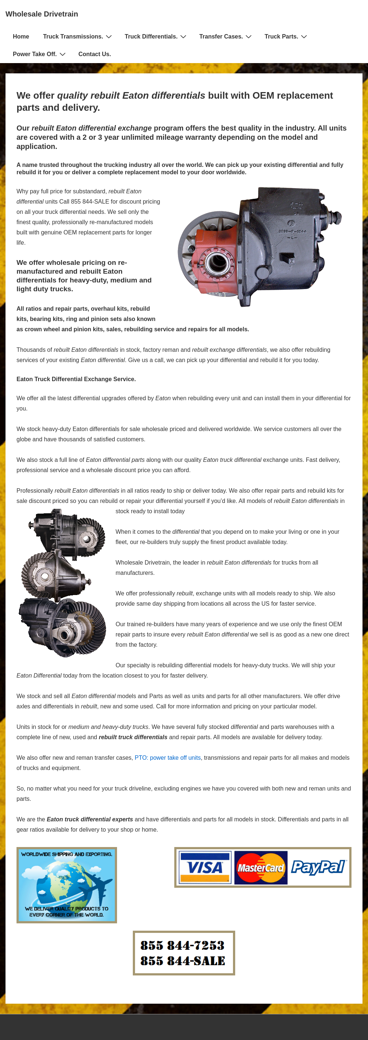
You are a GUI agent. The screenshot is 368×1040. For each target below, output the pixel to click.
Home (21, 36)
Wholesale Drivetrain (42, 14)
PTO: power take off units (168, 758)
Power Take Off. (40, 54)
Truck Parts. (287, 36)
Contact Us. (95, 54)
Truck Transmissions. (78, 36)
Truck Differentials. (156, 36)
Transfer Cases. (226, 36)
